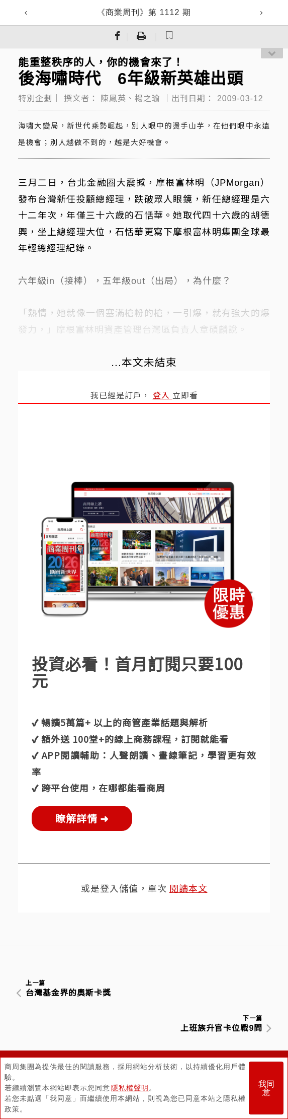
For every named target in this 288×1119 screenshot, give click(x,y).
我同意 (266, 1088)
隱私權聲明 (130, 1088)
